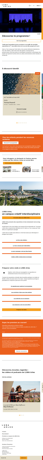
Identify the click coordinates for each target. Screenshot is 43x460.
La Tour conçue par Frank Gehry (21, 245)
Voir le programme (21, 40)
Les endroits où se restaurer (21, 298)
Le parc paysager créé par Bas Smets (21, 251)
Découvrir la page (21, 109)
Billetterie (23, 457)
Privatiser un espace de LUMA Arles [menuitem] (11, 436)
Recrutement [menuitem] (5, 433)
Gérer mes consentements (7, 440)
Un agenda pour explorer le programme (21, 286)
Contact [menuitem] (4, 431)
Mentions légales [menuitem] (5, 439)
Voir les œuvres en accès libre (12, 163)
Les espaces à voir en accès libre (21, 304)
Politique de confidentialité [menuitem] (7, 438)
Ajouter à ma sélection (21, 112)
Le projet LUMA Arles (8, 409)
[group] (12, 169)
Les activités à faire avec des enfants (21, 292)
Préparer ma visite (21, 309)
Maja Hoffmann (8, 406)
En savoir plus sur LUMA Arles (22, 217)
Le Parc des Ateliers (21, 240)
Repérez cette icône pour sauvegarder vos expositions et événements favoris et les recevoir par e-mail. (19, 273)
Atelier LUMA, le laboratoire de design (21, 256)
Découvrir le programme (10, 142)
